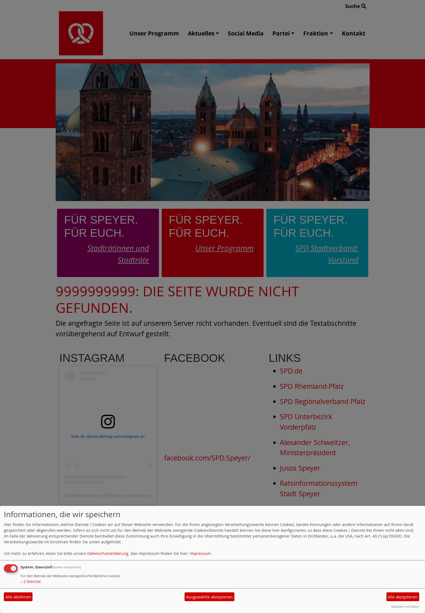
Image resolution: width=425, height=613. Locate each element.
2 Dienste (30, 581)
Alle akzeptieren (403, 597)
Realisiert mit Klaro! (405, 606)
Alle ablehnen (18, 597)
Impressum (200, 553)
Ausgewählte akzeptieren (209, 597)
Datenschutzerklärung (107, 553)
